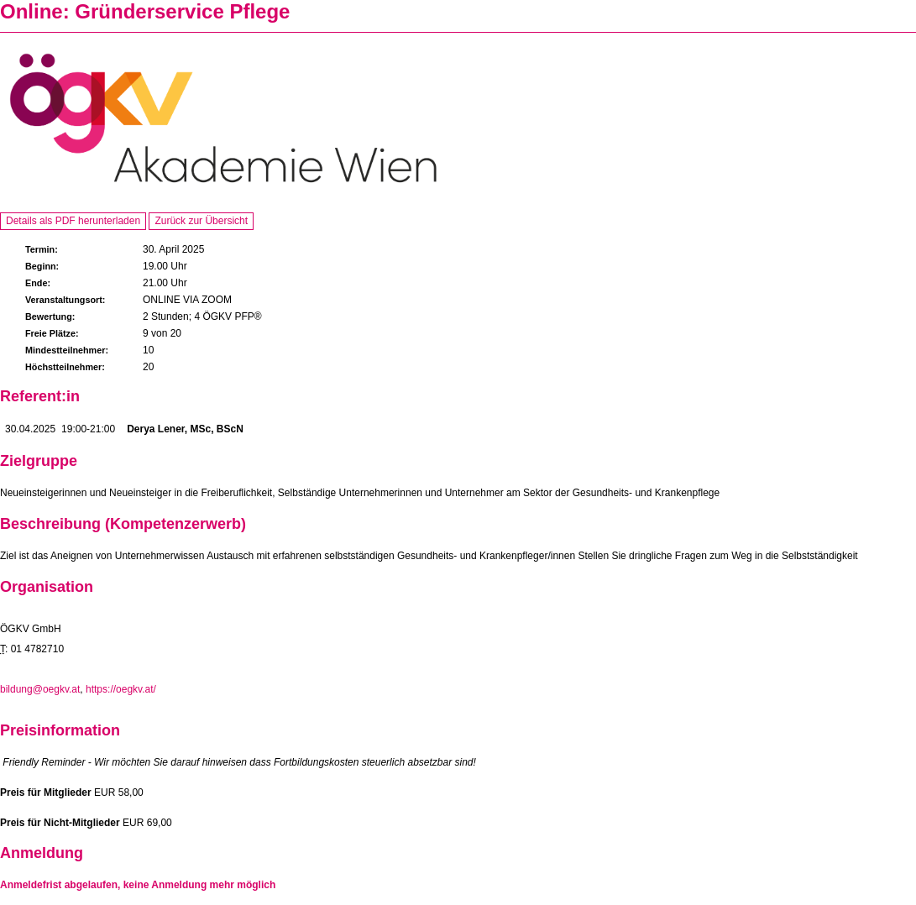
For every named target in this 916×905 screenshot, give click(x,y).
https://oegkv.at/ (121, 689)
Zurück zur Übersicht (201, 221)
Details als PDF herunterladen (73, 221)
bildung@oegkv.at (40, 689)
